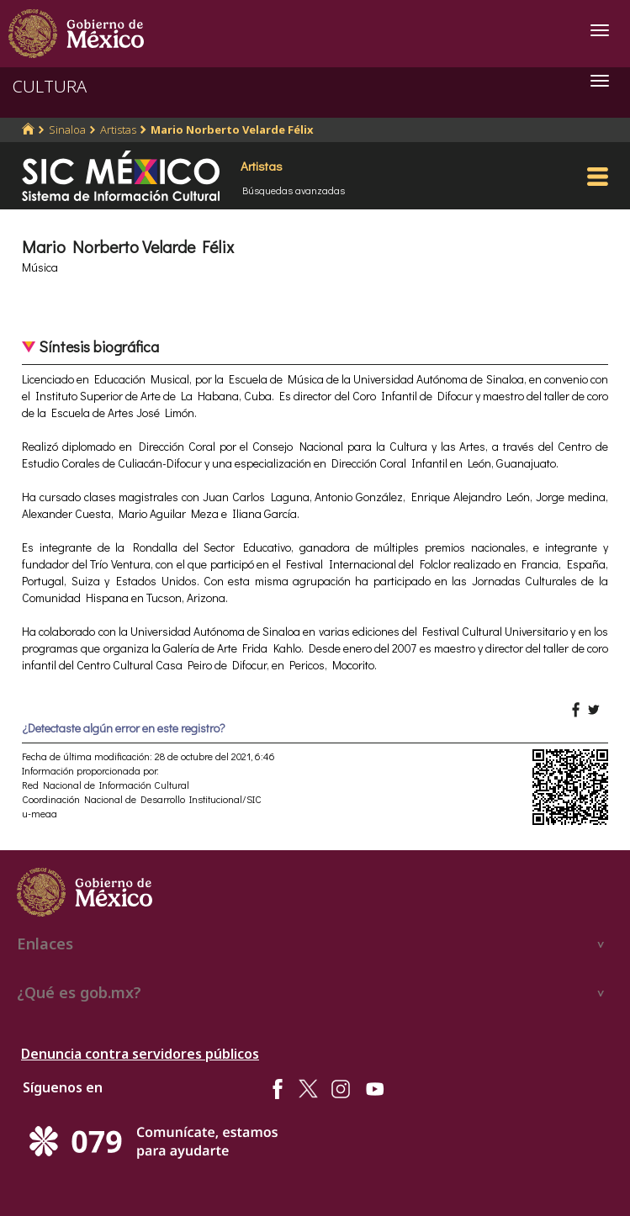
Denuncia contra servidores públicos (140, 1053)
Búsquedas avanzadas (293, 190)
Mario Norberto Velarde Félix (232, 129)
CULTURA (50, 86)
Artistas (118, 129)
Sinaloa (67, 129)
